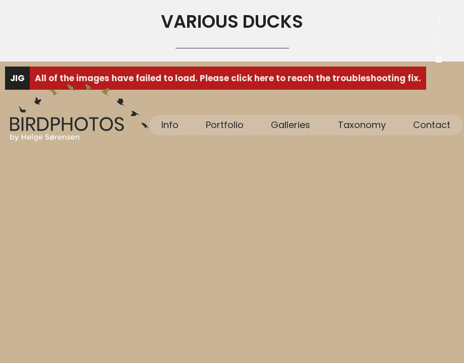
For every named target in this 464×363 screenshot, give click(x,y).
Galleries (290, 124)
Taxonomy (362, 124)
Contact (431, 124)
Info (170, 124)
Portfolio (225, 124)
